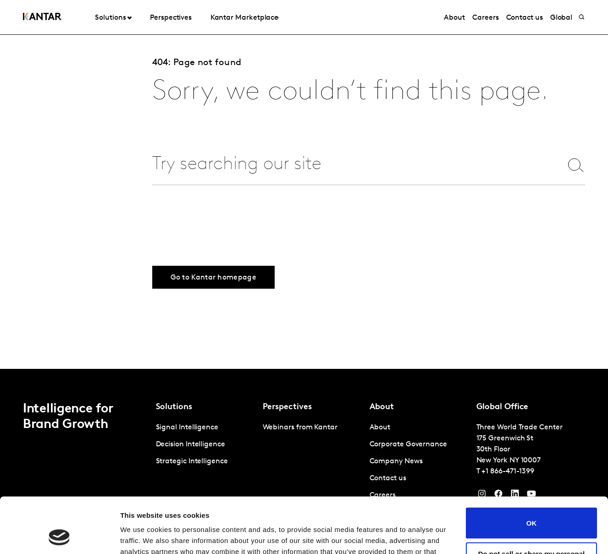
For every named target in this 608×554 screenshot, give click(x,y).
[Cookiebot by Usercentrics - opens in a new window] (59, 536)
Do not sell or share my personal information (531, 505)
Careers (485, 18)
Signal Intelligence (187, 427)
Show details (141, 536)
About (454, 18)
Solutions (110, 18)
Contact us (524, 18)
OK (531, 471)
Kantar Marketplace (244, 18)
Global (561, 18)
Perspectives (171, 18)
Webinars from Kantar (300, 427)
